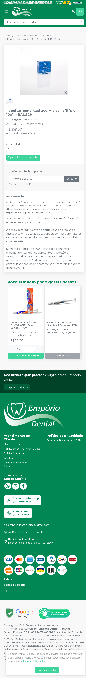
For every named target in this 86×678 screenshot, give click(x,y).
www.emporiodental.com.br (20, 628)
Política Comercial (14, 453)
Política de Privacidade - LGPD (64, 440)
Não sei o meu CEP (20, 184)
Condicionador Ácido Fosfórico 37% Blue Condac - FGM (23, 325)
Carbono (46, 35)
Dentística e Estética (26, 35)
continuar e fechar (47, 670)
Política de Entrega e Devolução (22, 448)
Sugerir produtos (17, 387)
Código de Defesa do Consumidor (16, 464)
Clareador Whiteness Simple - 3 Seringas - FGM (62, 324)
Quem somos (12, 444)
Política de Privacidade (35, 661)
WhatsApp (10, 458)
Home (7, 35)
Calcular (72, 178)
